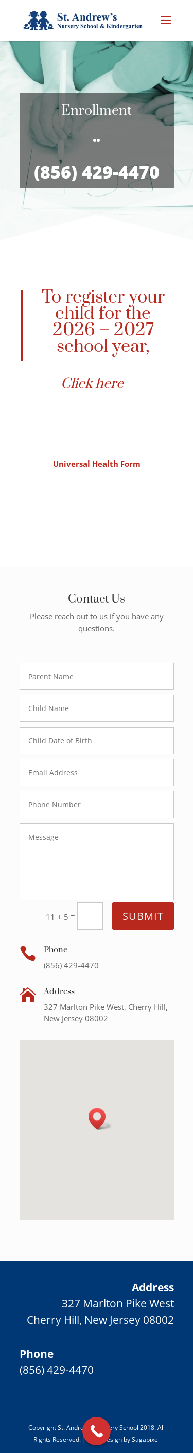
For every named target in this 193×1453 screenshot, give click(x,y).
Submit (143, 916)
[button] (100, 1119)
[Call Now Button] (96, 1431)
